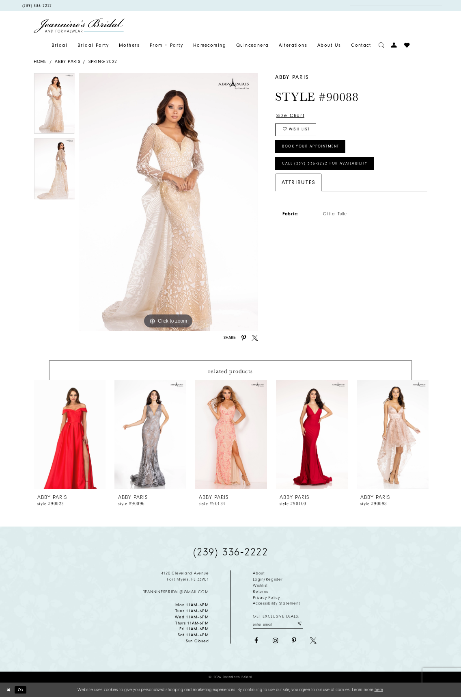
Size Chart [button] (291, 116)
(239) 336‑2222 (230, 552)
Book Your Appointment (316, 150)
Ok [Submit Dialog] (22, 690)
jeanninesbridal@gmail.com (176, 592)
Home (40, 61)
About (259, 573)
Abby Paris (67, 61)
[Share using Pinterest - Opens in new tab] (244, 338)
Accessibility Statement (276, 603)
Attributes (299, 188)
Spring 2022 (102, 61)
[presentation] (70, 434)
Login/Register (267, 579)
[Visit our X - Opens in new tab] (313, 641)
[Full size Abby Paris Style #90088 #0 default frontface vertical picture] (168, 202)
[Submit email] (298, 624)
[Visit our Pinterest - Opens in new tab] (294, 641)
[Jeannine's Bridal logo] (79, 25)
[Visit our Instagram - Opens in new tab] (275, 641)
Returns (260, 591)
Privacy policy (266, 597)
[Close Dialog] (9, 690)
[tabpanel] (54, 105)
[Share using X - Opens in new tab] (255, 338)
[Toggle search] (381, 45)
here (379, 689)
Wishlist (260, 585)
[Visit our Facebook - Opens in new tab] (256, 641)
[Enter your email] (278, 624)
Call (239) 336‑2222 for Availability (329, 169)
